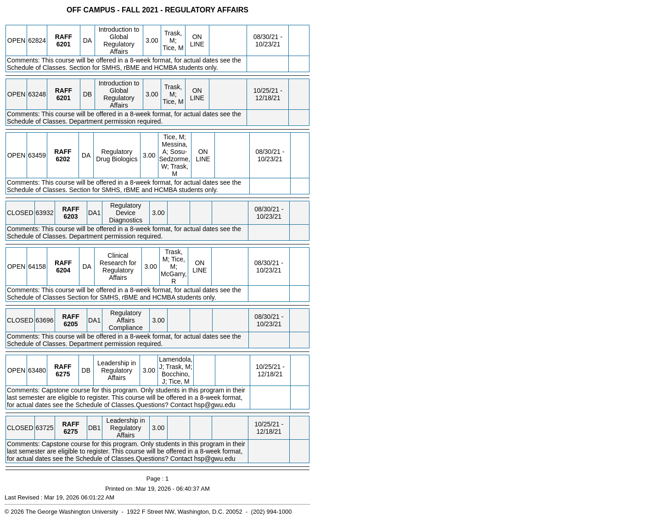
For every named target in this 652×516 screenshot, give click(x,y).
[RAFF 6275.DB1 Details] (71, 431)
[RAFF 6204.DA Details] (63, 270)
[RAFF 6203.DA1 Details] (70, 216)
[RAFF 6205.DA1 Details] (70, 324)
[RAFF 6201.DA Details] (63, 44)
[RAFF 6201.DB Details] (63, 98)
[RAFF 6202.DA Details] (63, 159)
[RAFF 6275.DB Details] (63, 374)
